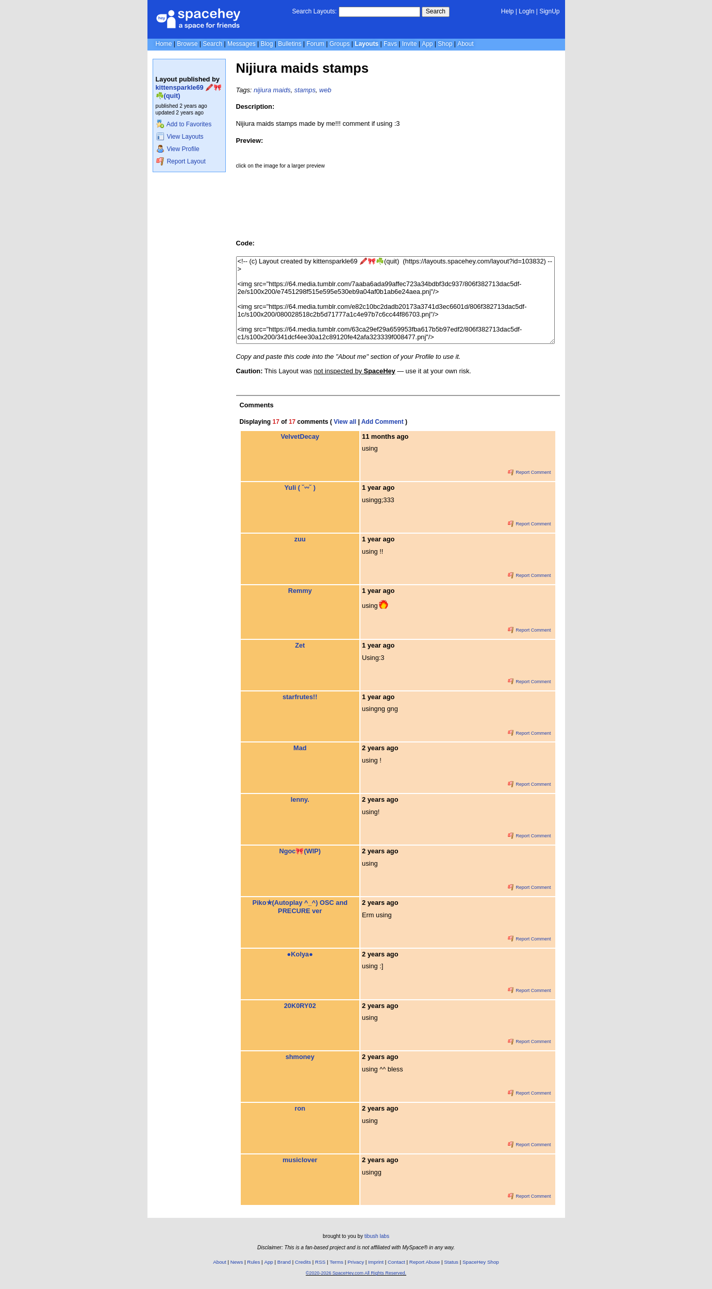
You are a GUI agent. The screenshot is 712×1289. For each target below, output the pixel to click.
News (236, 1262)
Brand (284, 1262)
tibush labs (377, 1236)
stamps (305, 90)
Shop (445, 43)
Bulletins (289, 43)
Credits (303, 1262)
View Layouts (180, 136)
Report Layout (181, 161)
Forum (315, 43)
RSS (320, 1262)
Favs (390, 43)
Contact (396, 1262)
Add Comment (382, 421)
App (427, 43)
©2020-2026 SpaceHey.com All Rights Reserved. (356, 1273)
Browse (187, 43)
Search (435, 11)
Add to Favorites (183, 124)
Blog (266, 43)
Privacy (355, 1262)
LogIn (526, 11)
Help (507, 11)
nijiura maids (272, 90)
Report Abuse (424, 1262)
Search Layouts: (314, 11)
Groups (339, 43)
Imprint (376, 1262)
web (325, 90)
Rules (253, 1262)
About (465, 43)
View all (345, 421)
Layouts (366, 43)
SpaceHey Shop (480, 1262)
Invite (409, 43)
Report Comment (529, 472)
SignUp (549, 11)
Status (451, 1262)
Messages (241, 43)
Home (164, 43)
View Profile (178, 149)
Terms (336, 1262)
